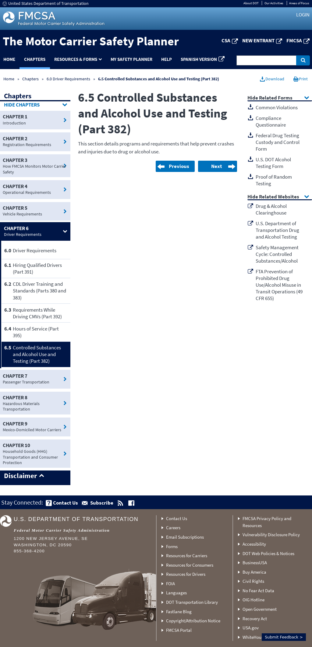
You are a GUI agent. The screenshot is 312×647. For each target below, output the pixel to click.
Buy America (254, 572)
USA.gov (251, 628)
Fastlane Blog (179, 611)
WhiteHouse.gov (258, 637)
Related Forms (275, 98)
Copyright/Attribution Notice (193, 621)
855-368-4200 (29, 551)
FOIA (170, 583)
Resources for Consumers (189, 565)
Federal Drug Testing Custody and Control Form (278, 142)
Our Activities (273, 3)
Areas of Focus (299, 3)
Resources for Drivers (185, 574)
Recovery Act (255, 618)
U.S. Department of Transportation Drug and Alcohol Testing (277, 230)
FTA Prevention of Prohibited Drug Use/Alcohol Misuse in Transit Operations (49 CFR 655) (279, 285)
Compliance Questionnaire (271, 121)
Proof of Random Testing (274, 180)
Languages (176, 593)
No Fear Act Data (258, 590)
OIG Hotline (253, 600)
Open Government (260, 609)
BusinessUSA (255, 562)
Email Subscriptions (185, 537)
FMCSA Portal (179, 630)
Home (8, 79)
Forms (172, 546)
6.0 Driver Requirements (68, 79)
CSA (226, 40)
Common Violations (277, 107)
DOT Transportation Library (192, 602)
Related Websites (279, 197)
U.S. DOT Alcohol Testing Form (273, 163)
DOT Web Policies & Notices (268, 553)
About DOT (251, 3)
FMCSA (294, 40)
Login (303, 14)
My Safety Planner (131, 59)
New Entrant (258, 40)
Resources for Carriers (186, 555)
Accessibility (254, 544)
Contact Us (176, 518)
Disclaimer (20, 476)
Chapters (34, 59)
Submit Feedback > (284, 637)
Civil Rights (253, 581)
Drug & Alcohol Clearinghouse (271, 209)
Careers (173, 527)
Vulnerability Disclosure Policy (271, 534)
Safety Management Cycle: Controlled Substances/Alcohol (277, 254)
